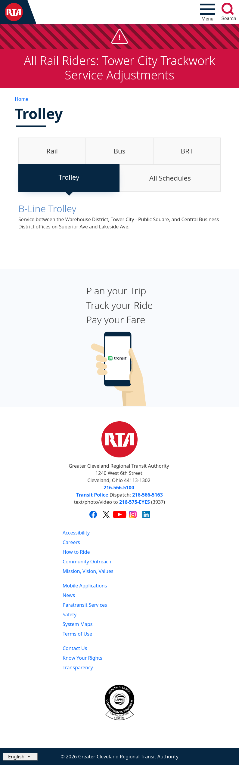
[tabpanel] (119, 220)
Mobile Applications (85, 585)
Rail (52, 151)
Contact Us (75, 648)
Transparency (78, 667)
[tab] (52, 151)
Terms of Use (77, 633)
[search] (228, 9)
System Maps (78, 624)
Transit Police (92, 494)
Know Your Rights (82, 658)
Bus (119, 151)
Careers (71, 542)
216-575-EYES (134, 502)
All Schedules (170, 178)
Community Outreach (87, 561)
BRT (187, 151)
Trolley (69, 177)
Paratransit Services (85, 605)
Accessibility (76, 532)
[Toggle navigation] (207, 12)
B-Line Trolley (47, 208)
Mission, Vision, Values (88, 571)
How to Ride (76, 552)
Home (22, 99)
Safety (69, 614)
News (69, 595)
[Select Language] (20, 756)
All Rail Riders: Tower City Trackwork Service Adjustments (119, 67)
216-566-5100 (119, 487)
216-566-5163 (147, 494)
